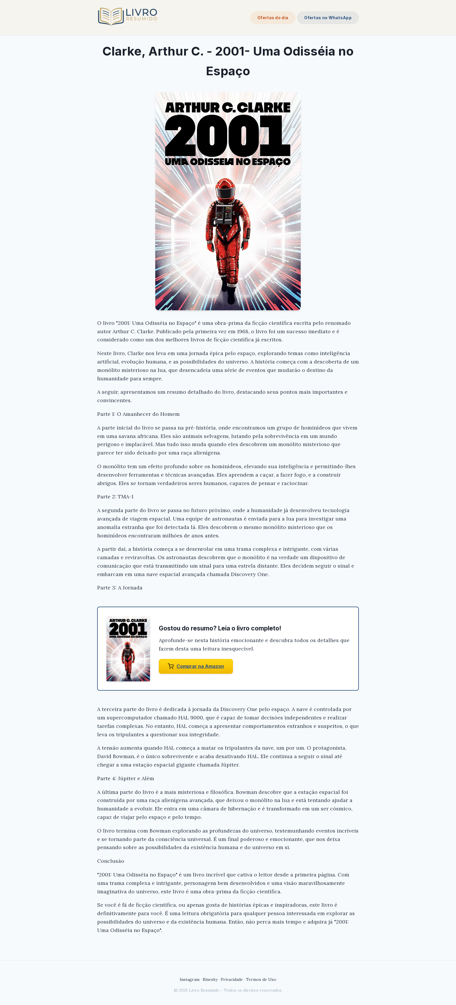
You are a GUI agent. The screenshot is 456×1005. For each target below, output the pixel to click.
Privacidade (232, 979)
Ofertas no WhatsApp (328, 17)
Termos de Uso (261, 979)
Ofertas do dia (272, 17)
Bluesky (210, 979)
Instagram (190, 979)
